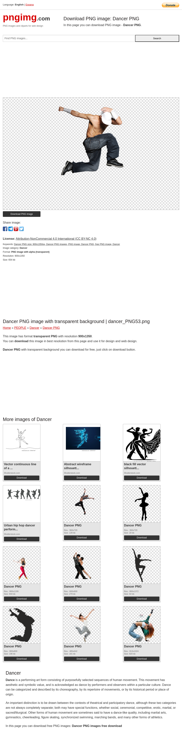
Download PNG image (22, 214)
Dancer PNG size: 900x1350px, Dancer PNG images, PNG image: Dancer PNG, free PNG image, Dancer (67, 244)
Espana (30, 4)
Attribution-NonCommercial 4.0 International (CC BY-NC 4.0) (56, 238)
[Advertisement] (91, 71)
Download (22, 477)
